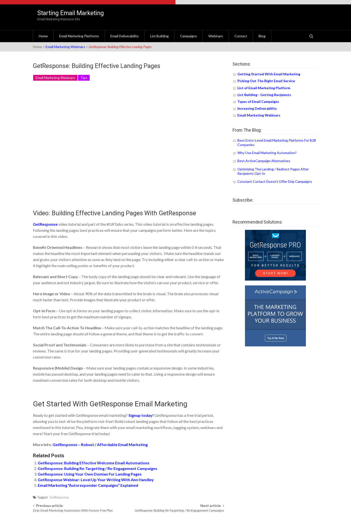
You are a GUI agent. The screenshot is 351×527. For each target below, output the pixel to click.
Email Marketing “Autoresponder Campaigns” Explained (88, 485)
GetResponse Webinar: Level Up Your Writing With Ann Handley (96, 479)
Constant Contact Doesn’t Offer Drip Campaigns (274, 181)
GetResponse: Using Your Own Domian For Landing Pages (90, 474)
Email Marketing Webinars (65, 47)
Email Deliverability (124, 36)
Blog (262, 36)
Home (43, 36)
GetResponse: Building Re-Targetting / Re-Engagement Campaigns (97, 468)
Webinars (215, 36)
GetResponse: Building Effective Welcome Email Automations (93, 462)
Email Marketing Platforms (79, 36)
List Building (159, 36)
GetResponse (59, 497)
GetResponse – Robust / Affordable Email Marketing (100, 444)
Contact (240, 36)
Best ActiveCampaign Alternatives (263, 161)
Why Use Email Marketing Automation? (267, 153)
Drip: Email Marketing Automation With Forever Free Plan (73, 510)
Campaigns (188, 36)
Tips (83, 78)
